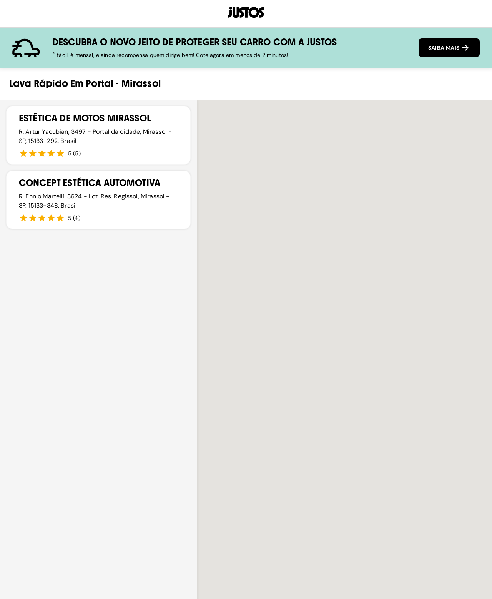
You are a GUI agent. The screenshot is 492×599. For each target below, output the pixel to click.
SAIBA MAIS (449, 48)
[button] (246, 405)
